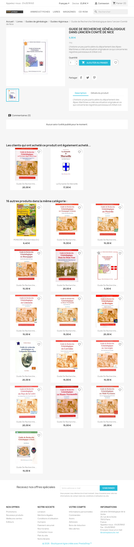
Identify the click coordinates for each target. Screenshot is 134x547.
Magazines (69, 11)
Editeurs (10, 522)
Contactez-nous (45, 532)
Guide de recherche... (26, 184)
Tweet (87, 77)
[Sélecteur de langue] (64, 3)
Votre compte (77, 507)
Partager (81, 77)
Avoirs (71, 518)
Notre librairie (44, 539)
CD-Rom (83, 11)
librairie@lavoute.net (109, 532)
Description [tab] (80, 93)
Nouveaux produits (14, 515)
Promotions (11, 511)
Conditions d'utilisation (48, 518)
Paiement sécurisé (46, 525)
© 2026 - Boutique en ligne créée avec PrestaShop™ (67, 543)
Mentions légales (45, 515)
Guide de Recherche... (67, 285)
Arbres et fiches (40, 11)
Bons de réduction (77, 525)
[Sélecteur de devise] (84, 3)
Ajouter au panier (95, 62)
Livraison (41, 511)
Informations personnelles (81, 511)
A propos (42, 522)
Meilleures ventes (14, 518)
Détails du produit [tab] (100, 93)
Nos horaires (43, 528)
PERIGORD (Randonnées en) (26, 239)
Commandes (74, 515)
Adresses (73, 522)
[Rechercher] (110, 11)
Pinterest (94, 77)
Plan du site (43, 535)
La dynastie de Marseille (67, 184)
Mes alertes (74, 528)
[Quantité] (72, 63)
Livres (56, 11)
